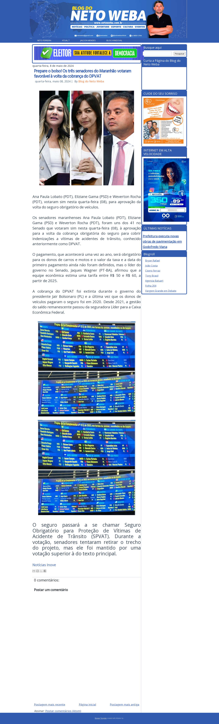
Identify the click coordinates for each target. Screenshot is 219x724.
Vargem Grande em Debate (160, 290)
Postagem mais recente (49, 704)
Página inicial (87, 704)
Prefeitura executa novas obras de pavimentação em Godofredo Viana (162, 241)
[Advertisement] (86, 678)
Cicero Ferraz (152, 270)
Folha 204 (150, 285)
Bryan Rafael (152, 260)
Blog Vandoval (114, 40)
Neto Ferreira (44, 40)
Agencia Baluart (154, 280)
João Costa (151, 265)
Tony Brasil (151, 275)
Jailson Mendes (88, 40)
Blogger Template (101, 718)
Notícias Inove (44, 564)
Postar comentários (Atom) (63, 711)
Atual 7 (65, 40)
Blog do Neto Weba (91, 81)
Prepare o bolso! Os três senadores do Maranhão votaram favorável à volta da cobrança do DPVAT (82, 73)
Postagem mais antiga (124, 704)
